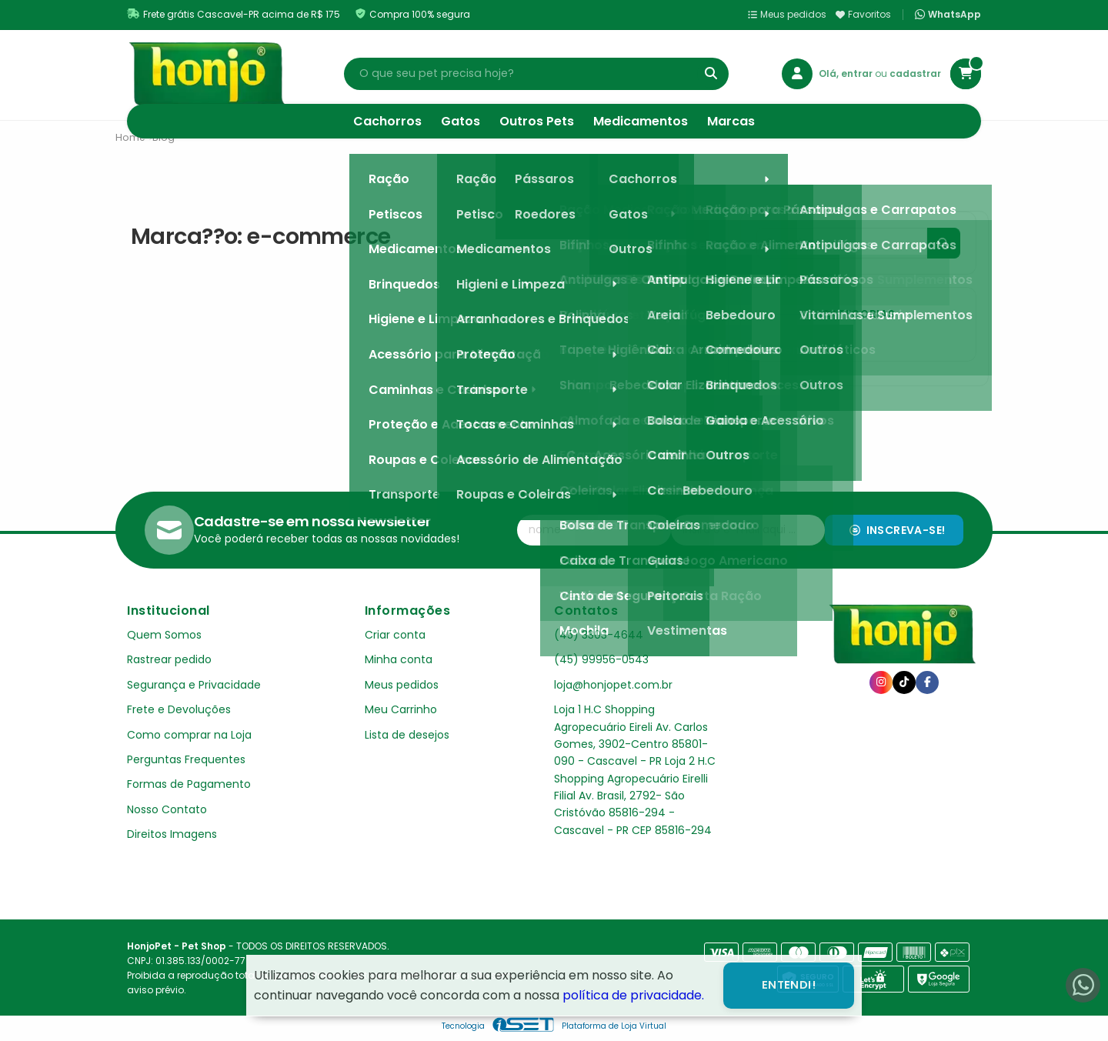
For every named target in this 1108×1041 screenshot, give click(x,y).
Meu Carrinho (401, 709)
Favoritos (863, 14)
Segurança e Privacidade (194, 684)
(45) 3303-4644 (598, 634)
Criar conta (395, 634)
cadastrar (915, 73)
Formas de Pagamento (189, 784)
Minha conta (398, 659)
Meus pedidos (787, 14)
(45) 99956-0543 (601, 659)
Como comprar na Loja (189, 734)
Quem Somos (164, 634)
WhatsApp (948, 14)
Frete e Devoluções (179, 709)
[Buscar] (711, 74)
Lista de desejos (407, 734)
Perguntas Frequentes (186, 759)
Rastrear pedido (169, 659)
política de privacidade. (633, 995)
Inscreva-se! (897, 530)
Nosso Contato (167, 809)
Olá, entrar (847, 73)
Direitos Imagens (172, 834)
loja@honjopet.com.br (613, 684)
